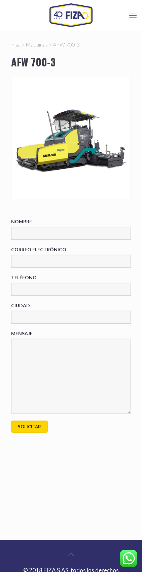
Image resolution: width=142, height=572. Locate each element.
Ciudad (71, 313)
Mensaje (71, 372)
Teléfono (71, 285)
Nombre (71, 229)
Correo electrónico (71, 257)
